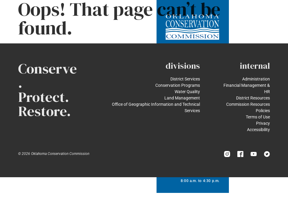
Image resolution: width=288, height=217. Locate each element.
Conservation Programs (177, 85)
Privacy (263, 123)
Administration (256, 79)
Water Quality (187, 91)
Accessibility (258, 129)
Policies (263, 110)
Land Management (182, 98)
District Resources (253, 98)
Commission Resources (248, 104)
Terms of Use (258, 117)
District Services (185, 79)
